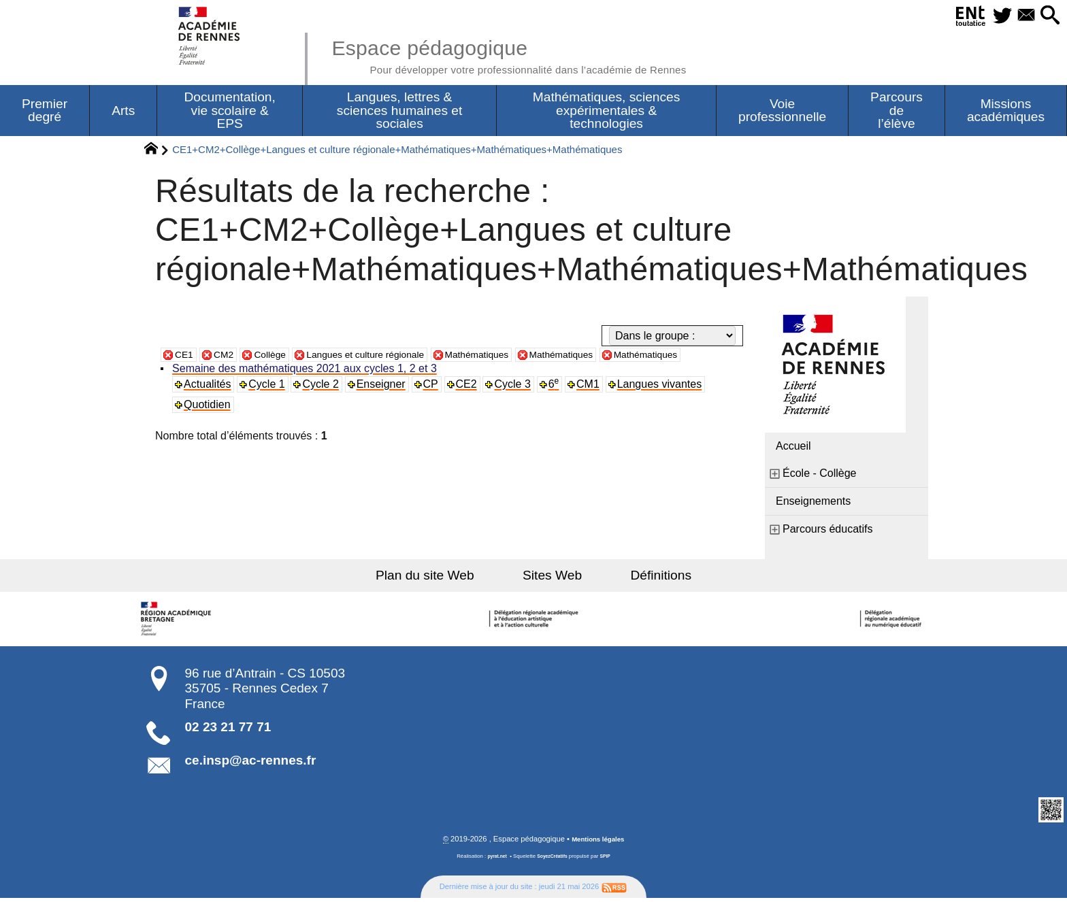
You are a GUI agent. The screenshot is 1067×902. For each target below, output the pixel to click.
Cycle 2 (324, 403)
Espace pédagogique (538, 54)
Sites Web (552, 578)
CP (434, 403)
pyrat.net (493, 860)
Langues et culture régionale (387, 357)
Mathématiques (513, 357)
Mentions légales (598, 843)
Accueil (793, 448)
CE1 (185, 357)
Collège (279, 357)
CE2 (470, 403)
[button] (1047, 16)
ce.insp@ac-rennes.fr (250, 763)
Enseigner (383, 403)
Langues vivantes (665, 403)
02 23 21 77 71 (228, 729)
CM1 (593, 403)
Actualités (209, 403)
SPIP (609, 860)
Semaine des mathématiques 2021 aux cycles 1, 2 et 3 (306, 387)
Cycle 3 (517, 403)
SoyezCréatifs (553, 860)
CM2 (228, 357)
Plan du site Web (444, 578)
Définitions (642, 578)
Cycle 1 (269, 403)
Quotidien (209, 423)
